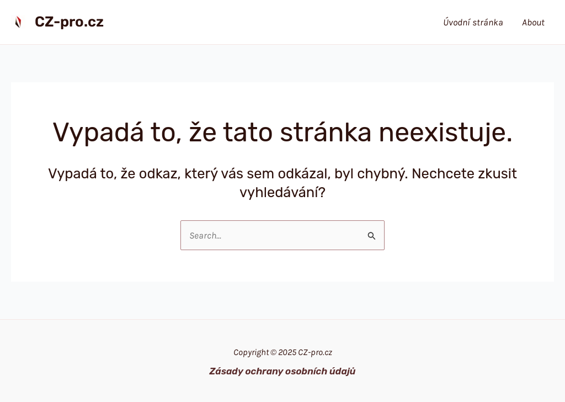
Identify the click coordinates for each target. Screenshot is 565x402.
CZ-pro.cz (69, 21)
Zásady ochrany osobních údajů (282, 371)
